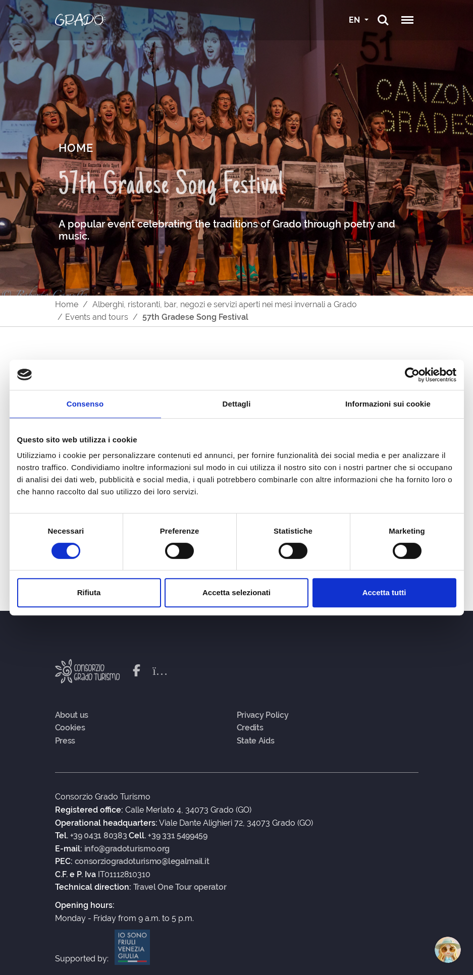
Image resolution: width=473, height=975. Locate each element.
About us (72, 715)
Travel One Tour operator (180, 887)
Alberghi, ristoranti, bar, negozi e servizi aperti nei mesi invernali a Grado (224, 304)
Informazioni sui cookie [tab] (388, 403)
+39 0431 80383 (98, 836)
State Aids (256, 741)
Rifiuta (89, 592)
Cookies (70, 728)
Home (66, 304)
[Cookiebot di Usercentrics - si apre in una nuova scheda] (412, 374)
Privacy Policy (263, 715)
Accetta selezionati (236, 592)
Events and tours (96, 317)
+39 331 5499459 (177, 836)
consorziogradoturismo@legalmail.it (142, 861)
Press (65, 741)
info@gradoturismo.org (127, 849)
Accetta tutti (384, 592)
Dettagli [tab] (237, 403)
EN (355, 20)
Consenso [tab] (85, 403)
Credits (250, 728)
